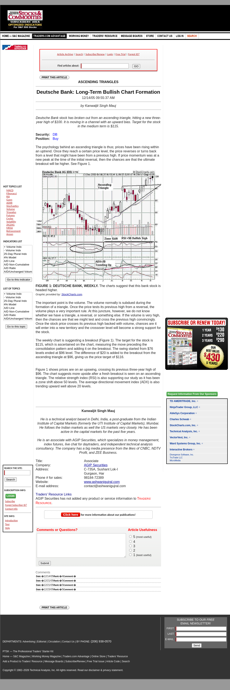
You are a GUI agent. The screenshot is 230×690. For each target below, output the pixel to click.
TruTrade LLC (176, 457)
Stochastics (12, 205)
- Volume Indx (18, 250)
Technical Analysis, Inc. (184, 431)
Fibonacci (11, 193)
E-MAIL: (170, 643)
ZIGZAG (10, 224)
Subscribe (10, 501)
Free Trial (121, 54)
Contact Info (11, 508)
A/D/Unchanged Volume (18, 272)
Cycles (9, 218)
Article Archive (65, 54)
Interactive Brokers (181, 449)
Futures (10, 215)
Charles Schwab (179, 419)
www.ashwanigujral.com (102, 482)
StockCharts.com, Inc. (183, 425)
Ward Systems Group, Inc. (185, 443)
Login (110, 54)
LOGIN (11, 496)
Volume (10, 209)
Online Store (98, 660)
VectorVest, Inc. (179, 437)
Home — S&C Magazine (16, 660)
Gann (9, 199)
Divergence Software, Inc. (182, 455)
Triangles (11, 212)
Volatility (11, 221)
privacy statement (113, 674)
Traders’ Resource (117, 660)
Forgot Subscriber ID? (16, 505)
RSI (8, 196)
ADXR (9, 202)
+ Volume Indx (18, 247)
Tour (7, 524)
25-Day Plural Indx (18, 254)
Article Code (113, 665)
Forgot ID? (133, 54)
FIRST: (170, 632)
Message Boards (53, 665)
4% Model (18, 257)
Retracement (13, 231)
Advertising (29, 646)
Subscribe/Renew (95, 54)
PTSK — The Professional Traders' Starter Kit (28, 655)
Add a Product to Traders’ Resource (22, 665)
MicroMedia (175, 460)
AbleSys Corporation (182, 413)
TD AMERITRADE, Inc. (183, 401)
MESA (9, 227)
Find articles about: (68, 65)
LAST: (171, 638)
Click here (70, 514)
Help (7, 528)
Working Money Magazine (46, 660)
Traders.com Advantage (76, 660)
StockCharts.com (71, 294)
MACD (9, 190)
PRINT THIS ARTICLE (54, 77)
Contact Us (68, 646)
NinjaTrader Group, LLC (184, 407)
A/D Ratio (18, 268)
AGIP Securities (96, 465)
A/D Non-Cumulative (18, 265)
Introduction (11, 520)
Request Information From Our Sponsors (192, 394)
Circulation (54, 646)
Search (79, 54)
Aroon (9, 234)
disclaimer (94, 674)
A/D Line (18, 261)
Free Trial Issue (95, 665)
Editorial (41, 646)
